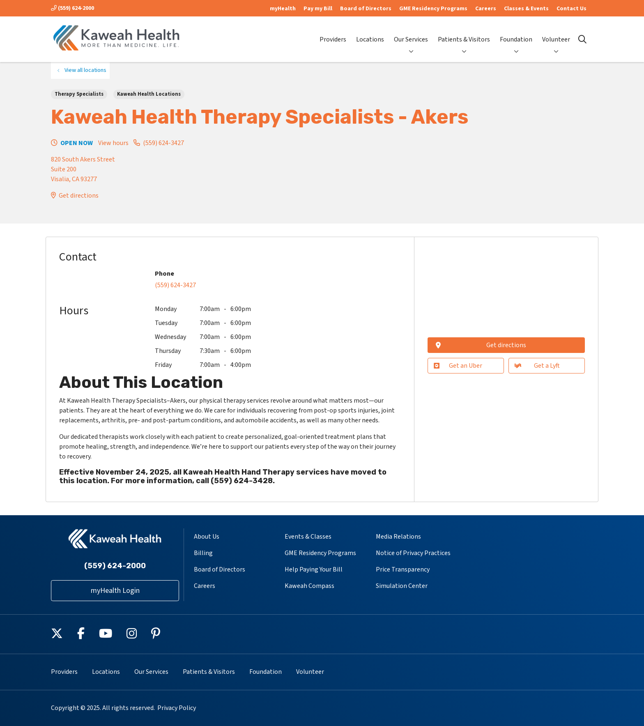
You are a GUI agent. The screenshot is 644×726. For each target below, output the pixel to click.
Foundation (516, 32)
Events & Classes (308, 536)
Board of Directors (365, 9)
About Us (206, 536)
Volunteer (556, 32)
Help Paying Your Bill (314, 569)
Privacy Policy (176, 707)
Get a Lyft (537, 365)
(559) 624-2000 (72, 8)
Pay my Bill (318, 9)
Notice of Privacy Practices (413, 553)
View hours (113, 143)
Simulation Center (402, 585)
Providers (333, 32)
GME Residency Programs (433, 9)
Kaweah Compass (309, 585)
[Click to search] (582, 39)
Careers (485, 9)
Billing (203, 553)
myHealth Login (115, 590)
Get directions (79, 195)
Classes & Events (526, 9)
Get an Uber (458, 365)
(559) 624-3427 (163, 143)
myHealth (283, 9)
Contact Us (571, 9)
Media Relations (398, 536)
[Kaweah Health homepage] (116, 39)
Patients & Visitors (464, 32)
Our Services (411, 32)
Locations (370, 32)
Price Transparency (403, 569)
